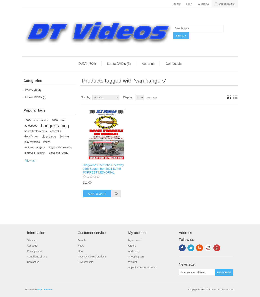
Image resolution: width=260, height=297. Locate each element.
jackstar (64, 136)
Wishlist (132, 262)
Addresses (134, 251)
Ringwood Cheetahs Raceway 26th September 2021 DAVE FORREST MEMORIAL (103, 168)
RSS (199, 247)
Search (82, 240)
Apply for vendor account (142, 267)
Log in (189, 4)
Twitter (190, 247)
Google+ (216, 247)
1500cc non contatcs (36, 120)
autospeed (30, 125)
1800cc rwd (58, 120)
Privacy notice (35, 251)
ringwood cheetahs (60, 147)
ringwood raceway (34, 152)
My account (134, 240)
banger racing (55, 125)
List (235, 97)
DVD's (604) (87, 64)
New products (85, 262)
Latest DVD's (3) (119, 64)
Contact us (33, 262)
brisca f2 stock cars (35, 131)
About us (148, 64)
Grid (229, 97)
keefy (46, 141)
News (81, 245)
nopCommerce (45, 289)
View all (30, 160)
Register (176, 4)
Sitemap (31, 240)
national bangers (34, 147)
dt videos (49, 136)
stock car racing (58, 152)
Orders (132, 245)
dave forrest (31, 136)
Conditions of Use (37, 256)
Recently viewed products (92, 256)
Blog (80, 251)
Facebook (182, 247)
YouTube (208, 247)
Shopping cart (136, 256)
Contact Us (174, 64)
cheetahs (55, 131)
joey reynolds (32, 141)
